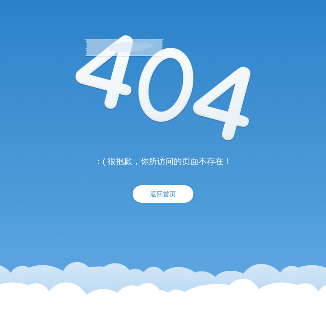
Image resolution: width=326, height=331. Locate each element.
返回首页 (163, 194)
